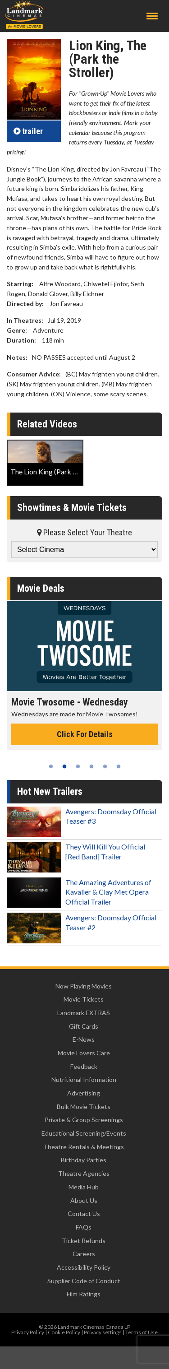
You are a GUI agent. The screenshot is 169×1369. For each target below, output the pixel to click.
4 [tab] (91, 766)
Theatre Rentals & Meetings (83, 1147)
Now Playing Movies (83, 986)
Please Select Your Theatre (84, 532)
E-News (84, 1039)
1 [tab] (50, 766)
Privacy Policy (27, 1332)
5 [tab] (105, 766)
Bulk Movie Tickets (83, 1106)
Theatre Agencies (84, 1173)
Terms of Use (141, 1332)
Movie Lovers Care (84, 1053)
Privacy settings (103, 1332)
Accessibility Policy (83, 1267)
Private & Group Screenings (84, 1119)
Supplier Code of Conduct (83, 1281)
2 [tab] (64, 766)
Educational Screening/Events (83, 1133)
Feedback (83, 1066)
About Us (83, 1200)
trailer (28, 131)
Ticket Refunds (83, 1240)
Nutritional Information (83, 1079)
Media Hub (84, 1187)
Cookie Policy (64, 1332)
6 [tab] (118, 766)
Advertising (83, 1093)
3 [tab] (77, 766)
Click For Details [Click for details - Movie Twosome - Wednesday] (85, 734)
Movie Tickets (84, 999)
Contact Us (84, 1213)
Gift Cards (83, 1026)
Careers (84, 1254)
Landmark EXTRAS (83, 1012)
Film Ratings (83, 1294)
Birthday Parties (83, 1160)
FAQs (83, 1227)
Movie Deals (40, 588)
